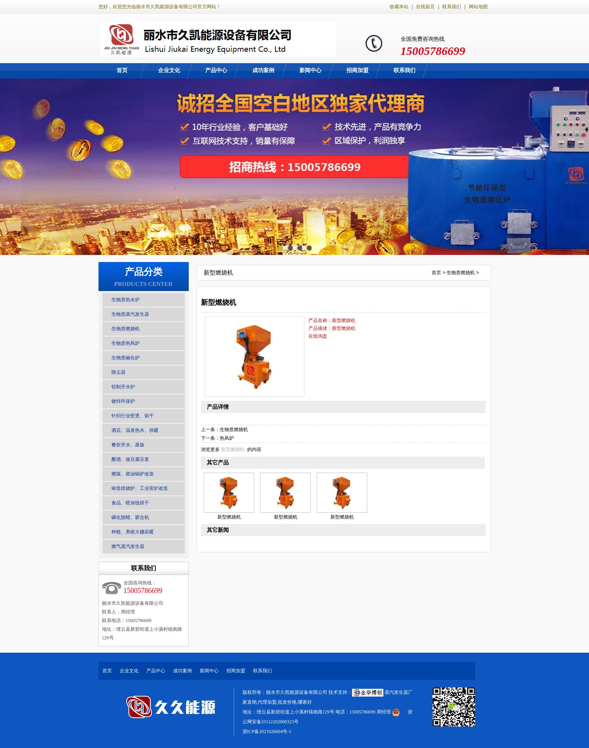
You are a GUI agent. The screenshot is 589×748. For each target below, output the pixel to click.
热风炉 (227, 438)
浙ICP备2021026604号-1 (267, 731)
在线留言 (425, 6)
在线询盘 (317, 336)
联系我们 (451, 6)
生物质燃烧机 (125, 328)
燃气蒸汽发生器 (127, 546)
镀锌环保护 (123, 401)
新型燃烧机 (232, 449)
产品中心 (216, 70)
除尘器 (118, 372)
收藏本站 (399, 6)
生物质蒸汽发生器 (130, 314)
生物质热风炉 (125, 343)
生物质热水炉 (125, 299)
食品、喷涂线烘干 (130, 503)
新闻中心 (310, 70)
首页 (122, 70)
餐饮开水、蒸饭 (127, 445)
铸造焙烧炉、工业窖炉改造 (139, 488)
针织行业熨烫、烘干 (132, 416)
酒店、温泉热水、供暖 (135, 430)
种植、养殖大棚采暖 (132, 532)
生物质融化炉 (125, 357)
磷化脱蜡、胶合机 (130, 517)
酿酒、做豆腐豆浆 (130, 459)
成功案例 (263, 70)
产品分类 (143, 272)
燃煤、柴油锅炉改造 (132, 474)
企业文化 (169, 70)
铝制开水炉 (123, 386)
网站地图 (478, 6)
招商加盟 (357, 70)
